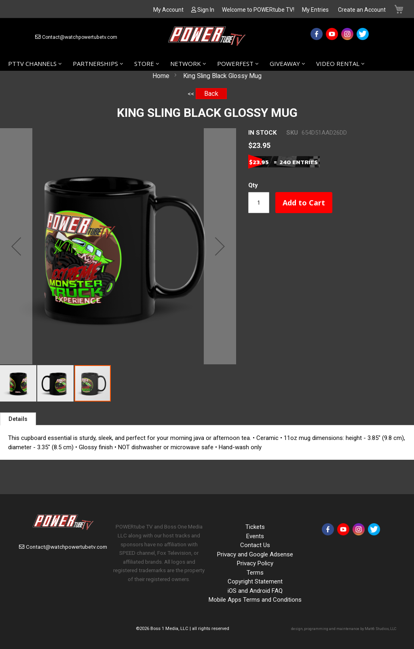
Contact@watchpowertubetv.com (79, 37)
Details (17, 419)
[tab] (18, 418)
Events (255, 536)
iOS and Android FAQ (255, 590)
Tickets (255, 527)
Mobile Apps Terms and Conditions (255, 599)
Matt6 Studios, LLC (380, 629)
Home (160, 76)
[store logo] (206, 37)
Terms (255, 572)
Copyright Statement (255, 581)
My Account (168, 9)
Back (211, 93)
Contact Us (255, 545)
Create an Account (362, 9)
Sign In (205, 9)
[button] (16, 246)
